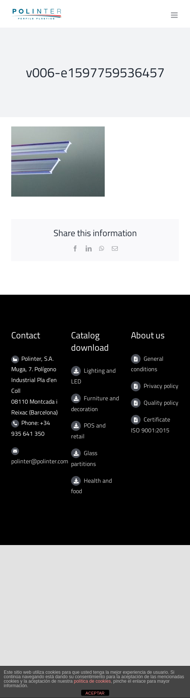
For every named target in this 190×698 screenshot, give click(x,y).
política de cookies (92, 681)
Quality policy (161, 402)
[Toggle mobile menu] (175, 15)
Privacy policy (161, 385)
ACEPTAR (94, 693)
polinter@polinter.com (39, 461)
